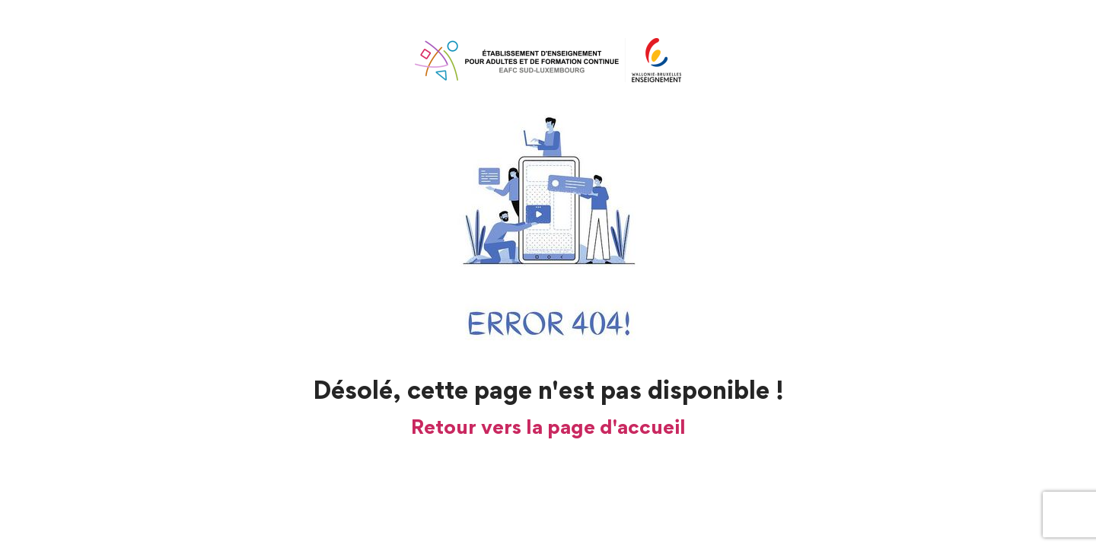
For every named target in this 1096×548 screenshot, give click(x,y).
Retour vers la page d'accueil (548, 426)
